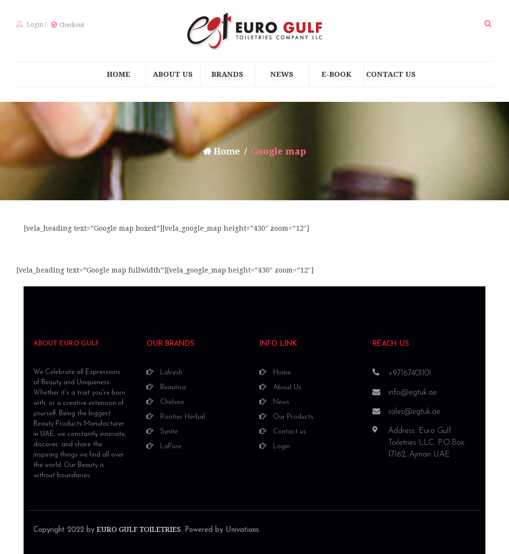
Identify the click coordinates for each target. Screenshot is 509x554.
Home (227, 151)
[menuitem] (118, 74)
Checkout (72, 25)
